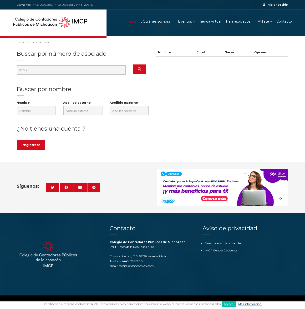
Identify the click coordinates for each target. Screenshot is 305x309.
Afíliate (263, 21)
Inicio (131, 21)
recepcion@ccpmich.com (136, 266)
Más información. (250, 304)
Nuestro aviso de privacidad (223, 243)
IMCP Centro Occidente (221, 250)
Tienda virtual (210, 21)
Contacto (284, 21)
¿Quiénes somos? (156, 21)
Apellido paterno (77, 102)
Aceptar (229, 304)
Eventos (185, 21)
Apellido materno (124, 102)
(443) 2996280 (132, 261)
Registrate (31, 145)
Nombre (23, 102)
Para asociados (238, 21)
